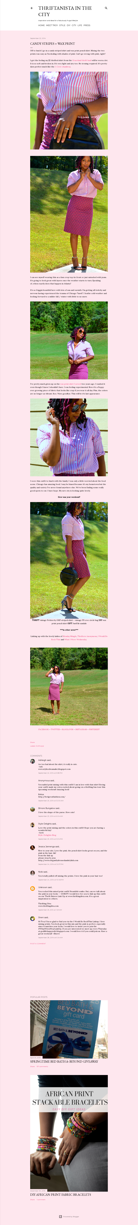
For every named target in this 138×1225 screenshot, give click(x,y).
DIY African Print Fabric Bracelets (60, 1194)
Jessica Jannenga (46, 846)
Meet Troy (52, 25)
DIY (68, 25)
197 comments (42, 1066)
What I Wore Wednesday (75, 639)
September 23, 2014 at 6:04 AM (50, 816)
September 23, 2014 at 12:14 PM (50, 839)
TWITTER (55, 729)
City (74, 25)
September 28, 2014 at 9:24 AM (50, 938)
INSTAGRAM (81, 729)
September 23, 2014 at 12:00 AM (50, 801)
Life (80, 25)
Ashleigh (42, 760)
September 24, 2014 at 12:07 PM (50, 864)
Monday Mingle (70, 636)
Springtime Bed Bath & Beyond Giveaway (64, 1061)
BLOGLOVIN (67, 729)
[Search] (106, 7)
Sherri (41, 917)
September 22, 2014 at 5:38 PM (50, 773)
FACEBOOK (43, 729)
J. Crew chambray (62, 66)
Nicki (40, 872)
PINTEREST (94, 729)
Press (87, 25)
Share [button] (32, 742)
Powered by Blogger (69, 1216)
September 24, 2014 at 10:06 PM (51, 880)
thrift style (40, 746)
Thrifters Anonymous (87, 636)
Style (62, 25)
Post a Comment (38, 944)
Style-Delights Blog (47, 835)
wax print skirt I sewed (70, 384)
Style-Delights (45, 824)
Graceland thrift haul (81, 60)
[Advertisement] (69, 970)
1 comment (41, 1200)
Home (41, 25)
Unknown (42, 887)
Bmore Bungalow (46, 808)
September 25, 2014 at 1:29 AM (50, 910)
